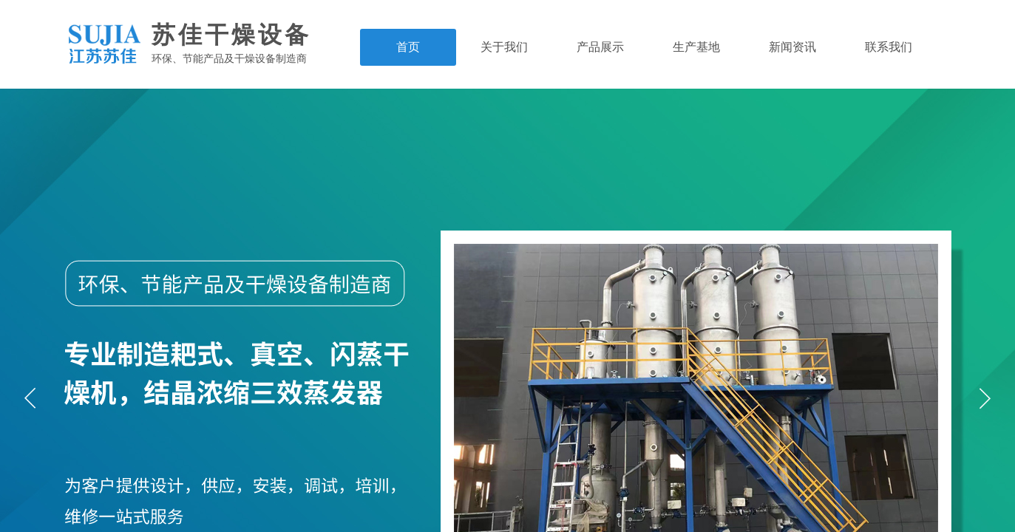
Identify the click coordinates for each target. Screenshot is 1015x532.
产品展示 (600, 47)
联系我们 (888, 47)
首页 (408, 47)
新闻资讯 (792, 47)
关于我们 (504, 47)
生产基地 (696, 47)
